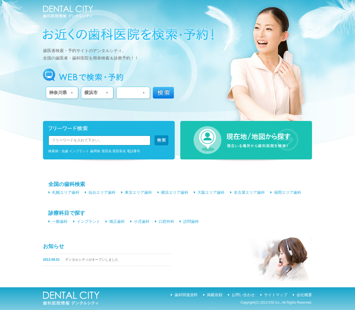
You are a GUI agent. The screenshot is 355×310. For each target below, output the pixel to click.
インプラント (88, 221)
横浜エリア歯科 (174, 192)
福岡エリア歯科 (287, 192)
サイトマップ (275, 295)
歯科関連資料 (186, 295)
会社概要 (304, 295)
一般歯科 (60, 221)
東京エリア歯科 (138, 192)
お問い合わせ (243, 295)
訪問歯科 (191, 221)
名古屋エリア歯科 (249, 192)
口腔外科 (166, 221)
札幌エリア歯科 (65, 192)
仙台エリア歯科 (102, 192)
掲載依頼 (214, 295)
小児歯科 (141, 221)
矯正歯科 (117, 221)
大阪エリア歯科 (211, 192)
